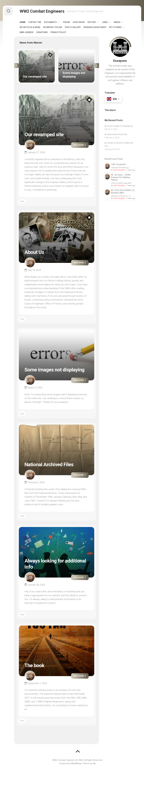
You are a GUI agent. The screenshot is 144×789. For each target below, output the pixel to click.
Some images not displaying (54, 370)
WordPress (76, 763)
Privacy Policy (58, 32)
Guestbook (79, 22)
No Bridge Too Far (52, 27)
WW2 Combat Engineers (42, 11)
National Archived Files (48, 464)
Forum (66, 22)
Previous (16, 65)
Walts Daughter (119, 170)
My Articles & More (30, 27)
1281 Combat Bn (118, 164)
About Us (34, 252)
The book (34, 665)
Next (96, 65)
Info (22, 201)
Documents (50, 22)
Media (117, 22)
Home (22, 22)
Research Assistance (95, 27)
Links (105, 22)
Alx (94, 763)
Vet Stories (115, 27)
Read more (80, 145)
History (91, 22)
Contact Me (34, 22)
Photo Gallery (73, 27)
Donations (42, 32)
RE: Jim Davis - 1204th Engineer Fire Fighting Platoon (121, 177)
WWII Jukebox (26, 32)
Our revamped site (44, 134)
